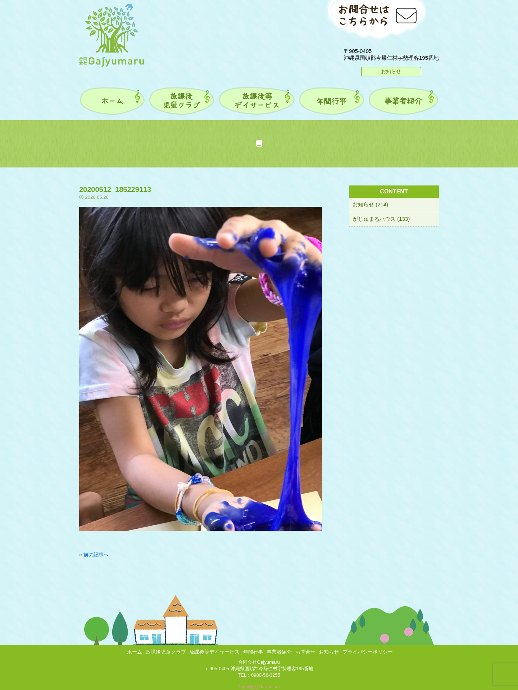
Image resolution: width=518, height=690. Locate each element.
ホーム (134, 652)
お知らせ (391, 71)
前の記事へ (96, 554)
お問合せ (305, 652)
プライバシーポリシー (367, 652)
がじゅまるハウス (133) (381, 219)
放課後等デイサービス (214, 652)
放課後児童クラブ (166, 652)
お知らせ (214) (370, 204)
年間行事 (253, 652)
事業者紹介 (279, 652)
